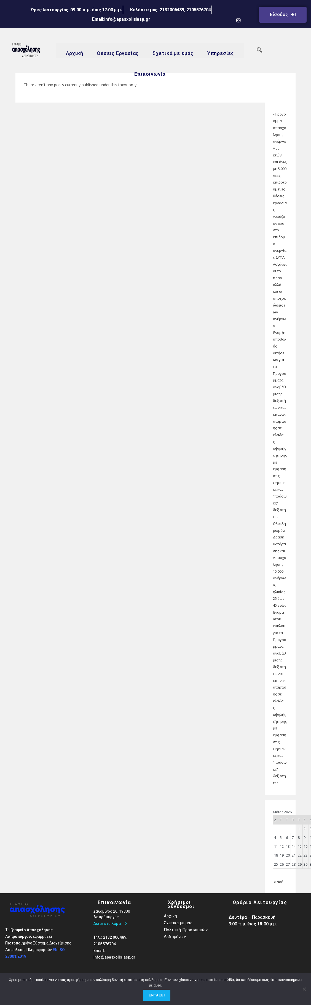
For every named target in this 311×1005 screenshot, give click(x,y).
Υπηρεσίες (220, 53)
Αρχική (74, 53)
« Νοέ (278, 881)
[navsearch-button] (259, 50)
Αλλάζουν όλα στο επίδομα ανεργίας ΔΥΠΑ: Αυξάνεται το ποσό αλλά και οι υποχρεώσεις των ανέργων (280, 271)
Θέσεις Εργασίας (118, 53)
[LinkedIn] (245, 9)
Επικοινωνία (149, 74)
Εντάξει (157, 995)
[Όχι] (304, 989)
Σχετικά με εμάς (173, 53)
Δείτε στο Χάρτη (110, 923)
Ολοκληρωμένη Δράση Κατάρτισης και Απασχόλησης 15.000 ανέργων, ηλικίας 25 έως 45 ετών (279, 564)
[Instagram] (238, 20)
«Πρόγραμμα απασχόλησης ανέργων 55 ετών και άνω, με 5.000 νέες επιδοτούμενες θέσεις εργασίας (280, 162)
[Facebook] (231, 9)
